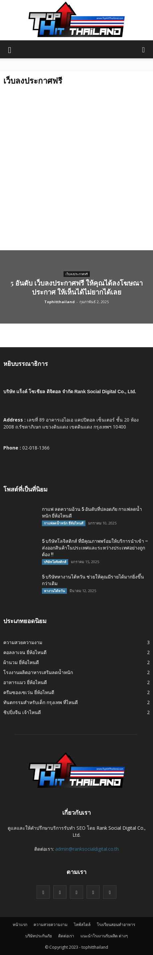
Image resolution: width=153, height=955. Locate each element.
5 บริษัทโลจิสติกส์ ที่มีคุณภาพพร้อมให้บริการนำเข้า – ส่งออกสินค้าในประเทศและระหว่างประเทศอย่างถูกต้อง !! (95, 547)
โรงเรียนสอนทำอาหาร (116, 924)
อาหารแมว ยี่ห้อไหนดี (25, 682)
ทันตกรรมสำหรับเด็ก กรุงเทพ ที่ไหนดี (40, 702)
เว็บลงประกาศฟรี (77, 274)
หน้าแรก (20, 924)
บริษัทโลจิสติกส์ (55, 561)
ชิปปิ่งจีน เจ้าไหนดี (22, 712)
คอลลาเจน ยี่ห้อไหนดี (25, 652)
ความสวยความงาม (22, 642)
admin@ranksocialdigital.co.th (87, 849)
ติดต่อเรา (66, 936)
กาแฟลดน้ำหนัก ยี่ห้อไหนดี (63, 523)
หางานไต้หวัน (54, 590)
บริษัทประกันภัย (38, 936)
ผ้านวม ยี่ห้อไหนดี (21, 662)
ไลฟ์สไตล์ (82, 924)
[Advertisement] (76, 170)
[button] (143, 49)
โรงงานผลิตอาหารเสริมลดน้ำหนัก (38, 672)
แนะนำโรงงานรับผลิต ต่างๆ (104, 936)
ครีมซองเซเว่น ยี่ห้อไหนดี (28, 692)
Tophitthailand (59, 301)
